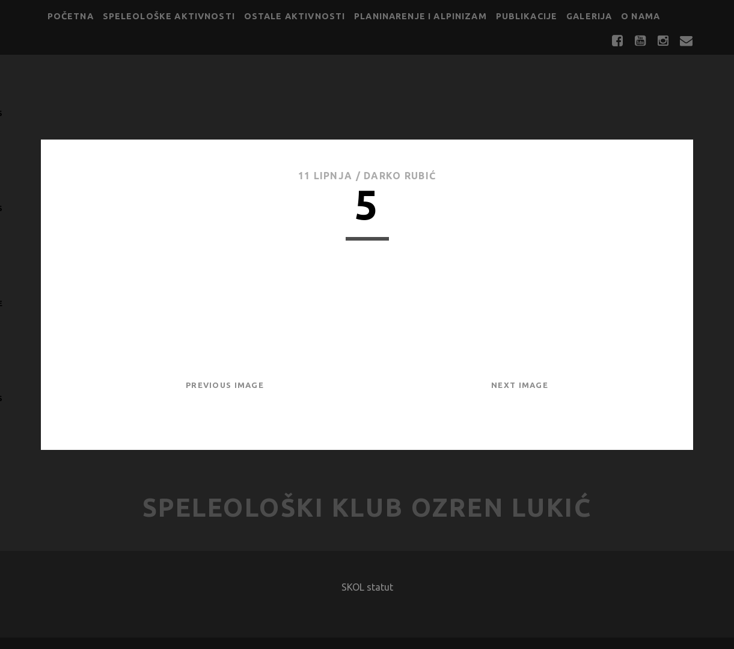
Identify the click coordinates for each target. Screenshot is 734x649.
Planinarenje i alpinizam (420, 16)
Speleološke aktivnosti (169, 16)
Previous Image (225, 385)
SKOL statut (367, 587)
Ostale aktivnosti (295, 16)
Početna (70, 16)
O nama (640, 16)
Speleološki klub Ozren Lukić (367, 507)
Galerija (589, 16)
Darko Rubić (400, 175)
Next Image (519, 385)
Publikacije (527, 16)
